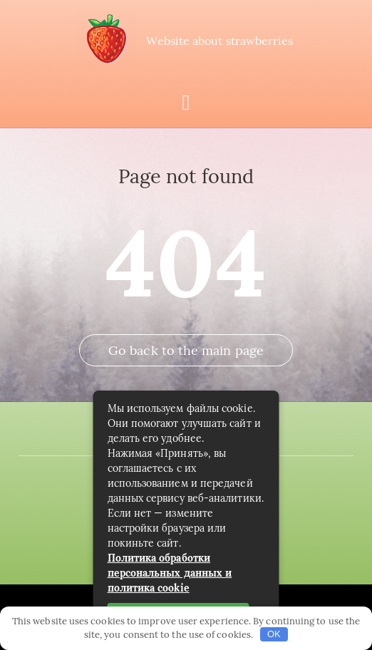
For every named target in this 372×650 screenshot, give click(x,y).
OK (274, 634)
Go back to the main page (186, 350)
